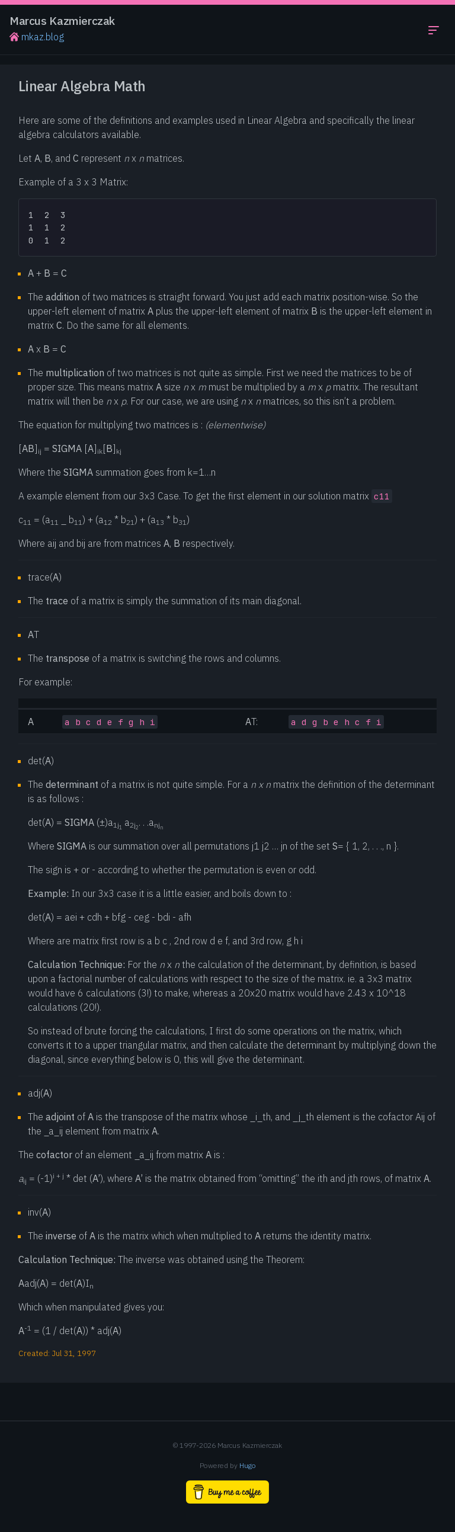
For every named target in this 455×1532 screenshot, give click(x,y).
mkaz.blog (36, 37)
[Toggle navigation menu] (434, 29)
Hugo (247, 1465)
